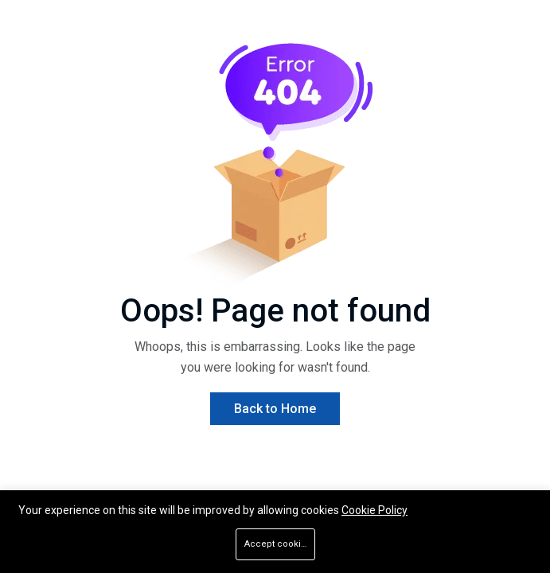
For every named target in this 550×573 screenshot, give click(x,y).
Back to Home (275, 408)
